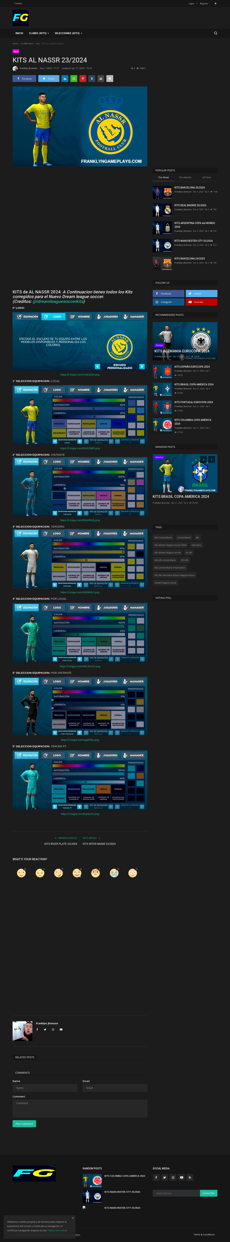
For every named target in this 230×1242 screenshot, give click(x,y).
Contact (18, 3)
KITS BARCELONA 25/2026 (189, 187)
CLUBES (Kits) (27, 43)
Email (86, 1081)
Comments (22, 1072)
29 (81, 869)
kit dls (189, 552)
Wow (132, 882)
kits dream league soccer (168, 552)
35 (136, 869)
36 (25, 869)
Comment (19, 1096)
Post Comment (24, 1123)
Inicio (19, 33)
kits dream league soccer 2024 (170, 545)
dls (197, 537)
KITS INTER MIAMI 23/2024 (99, 844)
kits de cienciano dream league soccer (175, 575)
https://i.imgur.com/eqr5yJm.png (80, 813)
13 (44, 869)
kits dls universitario (165, 560)
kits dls (184, 560)
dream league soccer (165, 582)
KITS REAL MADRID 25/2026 (190, 205)
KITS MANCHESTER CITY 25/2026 (193, 240)
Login (191, 3)
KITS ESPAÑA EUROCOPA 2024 (192, 366)
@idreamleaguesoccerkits (58, 301)
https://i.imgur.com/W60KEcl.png (80, 592)
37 (62, 869)
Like (21, 882)
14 (118, 869)
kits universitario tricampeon (170, 567)
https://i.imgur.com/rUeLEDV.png (79, 374)
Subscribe (209, 1193)
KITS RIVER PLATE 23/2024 (60, 844)
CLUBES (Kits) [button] (39, 33)
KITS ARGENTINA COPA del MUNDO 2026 (194, 225)
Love (58, 882)
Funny (77, 882)
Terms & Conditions (204, 1234)
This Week (163, 177)
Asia (38, 43)
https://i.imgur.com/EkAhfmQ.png (80, 520)
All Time (207, 177)
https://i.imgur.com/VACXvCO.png (80, 666)
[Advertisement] (80, 202)
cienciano (196, 545)
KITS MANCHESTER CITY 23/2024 (122, 1207)
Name (16, 1081)
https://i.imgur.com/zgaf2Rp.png (80, 739)
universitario (184, 537)
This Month (185, 177)
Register (204, 3)
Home (15, 43)
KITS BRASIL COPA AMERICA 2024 (193, 384)
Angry (95, 882)
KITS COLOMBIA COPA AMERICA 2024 (192, 422)
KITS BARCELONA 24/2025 (189, 258)
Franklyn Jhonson (25, 69)
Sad (114, 882)
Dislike (39, 882)
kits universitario (163, 537)
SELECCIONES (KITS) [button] (68, 33)
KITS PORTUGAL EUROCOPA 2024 (193, 402)
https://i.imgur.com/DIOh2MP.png (80, 448)
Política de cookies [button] (57, 1230)
